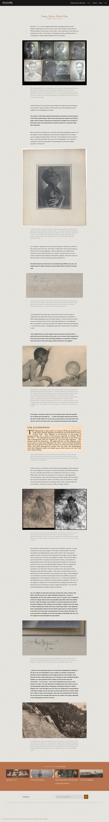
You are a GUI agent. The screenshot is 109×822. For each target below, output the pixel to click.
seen (60, 578)
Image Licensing (42, 819)
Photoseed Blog (61, 766)
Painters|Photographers (57, 18)
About (95, 2)
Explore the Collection (77, 2)
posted (39, 26)
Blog (89, 2)
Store (100, 2)
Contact (35, 819)
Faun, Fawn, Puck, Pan (54, 16)
